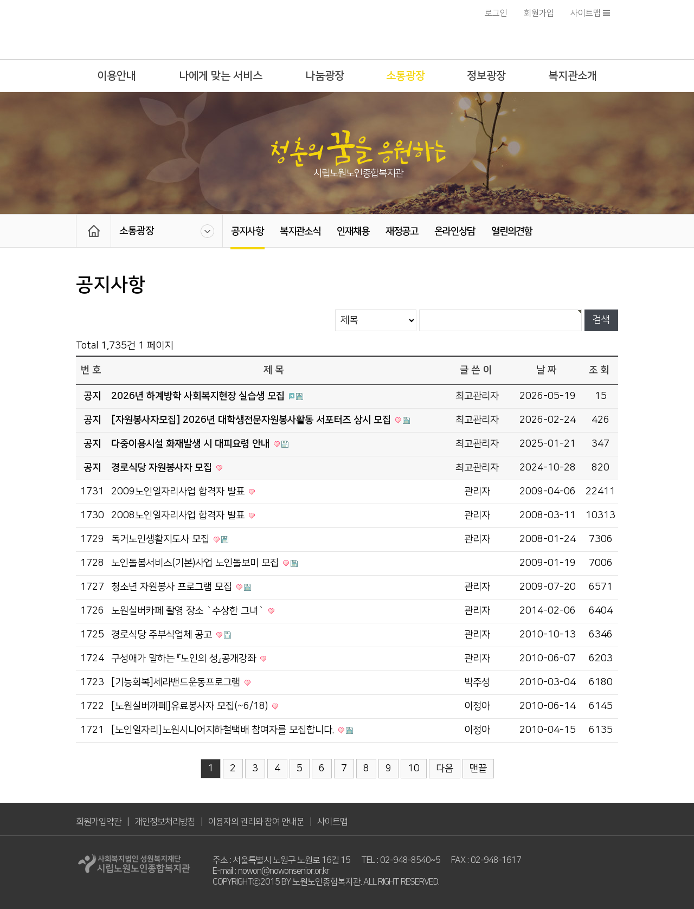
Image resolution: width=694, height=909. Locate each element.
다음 (444, 768)
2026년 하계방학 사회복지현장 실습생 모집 (199, 396)
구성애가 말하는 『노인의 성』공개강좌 (185, 658)
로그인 (496, 13)
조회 (600, 370)
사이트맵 (590, 13)
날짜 (548, 370)
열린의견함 (511, 231)
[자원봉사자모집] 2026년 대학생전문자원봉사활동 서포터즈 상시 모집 (252, 420)
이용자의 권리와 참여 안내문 (256, 822)
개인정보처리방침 (164, 822)
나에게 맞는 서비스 (220, 76)
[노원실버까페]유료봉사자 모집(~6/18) (191, 706)
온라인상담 (454, 231)
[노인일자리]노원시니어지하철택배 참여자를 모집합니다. (224, 730)
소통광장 (405, 76)
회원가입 (539, 13)
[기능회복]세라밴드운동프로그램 (177, 682)
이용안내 (116, 76)
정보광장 (486, 76)
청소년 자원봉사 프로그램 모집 (173, 587)
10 (414, 768)
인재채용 (353, 231)
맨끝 (478, 768)
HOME (93, 231)
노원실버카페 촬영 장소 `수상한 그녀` (189, 610)
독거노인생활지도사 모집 (161, 539)
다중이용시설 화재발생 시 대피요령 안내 (191, 444)
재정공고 (401, 231)
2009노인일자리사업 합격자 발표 (179, 491)
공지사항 (247, 231)
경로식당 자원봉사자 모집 (163, 467)
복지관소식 (300, 231)
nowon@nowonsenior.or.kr (283, 871)
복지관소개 (572, 76)
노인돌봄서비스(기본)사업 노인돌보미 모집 (196, 563)
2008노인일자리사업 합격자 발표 (179, 515)
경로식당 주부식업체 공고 (163, 634)
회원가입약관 (98, 822)
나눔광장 (324, 76)
